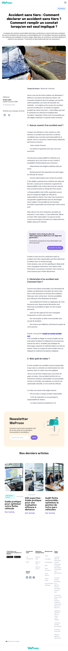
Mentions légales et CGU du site (57, 636)
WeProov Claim (37, 563)
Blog (46, 565)
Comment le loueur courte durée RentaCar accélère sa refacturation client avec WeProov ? (57, 601)
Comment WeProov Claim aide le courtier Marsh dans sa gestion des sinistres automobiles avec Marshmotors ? (57, 565)
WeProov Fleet (37, 558)
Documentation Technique (48, 584)
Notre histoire (47, 574)
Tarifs (46, 556)
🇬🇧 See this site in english (12, 641)
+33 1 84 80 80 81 (29, 558)
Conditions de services (57, 630)
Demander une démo (54, 248)
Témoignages (48, 562)
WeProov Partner (37, 567)
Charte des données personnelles (57, 624)
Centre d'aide (47, 579)
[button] (65, 2)
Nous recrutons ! (48, 569)
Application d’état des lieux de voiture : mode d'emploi (57, 615)
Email (27, 562)
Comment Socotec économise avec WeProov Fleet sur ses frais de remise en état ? (57, 585)
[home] (6, 2)
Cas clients (48, 559)
